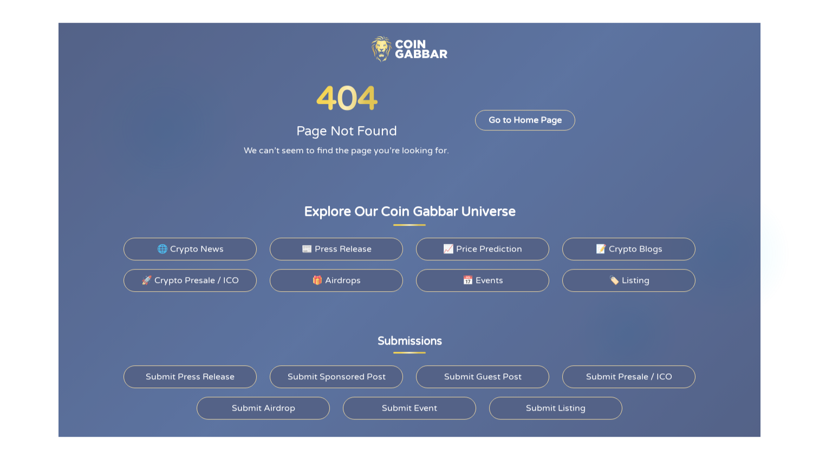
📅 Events (483, 278)
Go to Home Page (524, 118)
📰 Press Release (336, 246)
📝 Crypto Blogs (629, 246)
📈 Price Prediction (483, 246)
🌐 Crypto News (190, 246)
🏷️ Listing (629, 278)
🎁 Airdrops (336, 278)
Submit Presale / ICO (629, 374)
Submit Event (409, 406)
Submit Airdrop (263, 406)
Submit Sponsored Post (336, 374)
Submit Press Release (190, 374)
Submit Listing (555, 406)
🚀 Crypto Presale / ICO (190, 278)
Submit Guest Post (482, 374)
